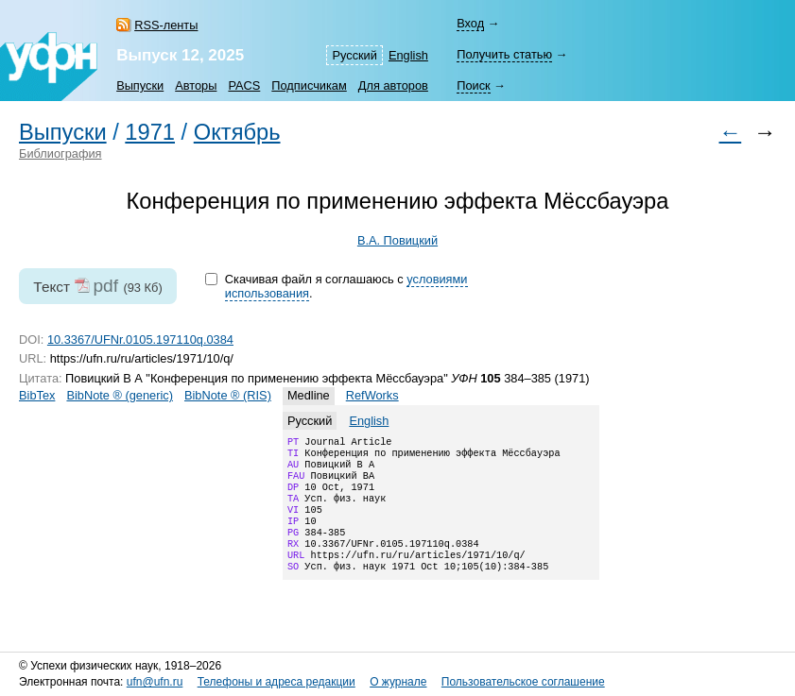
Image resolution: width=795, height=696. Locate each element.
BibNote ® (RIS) (227, 395)
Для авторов (393, 85)
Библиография (60, 153)
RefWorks (372, 395)
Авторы (195, 85)
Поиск (473, 85)
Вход (470, 23)
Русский (354, 55)
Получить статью (504, 54)
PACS (244, 85)
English (408, 55)
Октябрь (237, 132)
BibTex (37, 395)
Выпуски (140, 85)
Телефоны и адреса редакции (276, 682)
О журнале (398, 682)
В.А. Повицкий (397, 240)
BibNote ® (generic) (119, 395)
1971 (150, 132)
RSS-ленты (166, 25)
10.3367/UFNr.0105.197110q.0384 (140, 339)
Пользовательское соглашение (523, 682)
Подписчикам (308, 85)
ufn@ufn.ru (155, 682)
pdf (105, 286)
